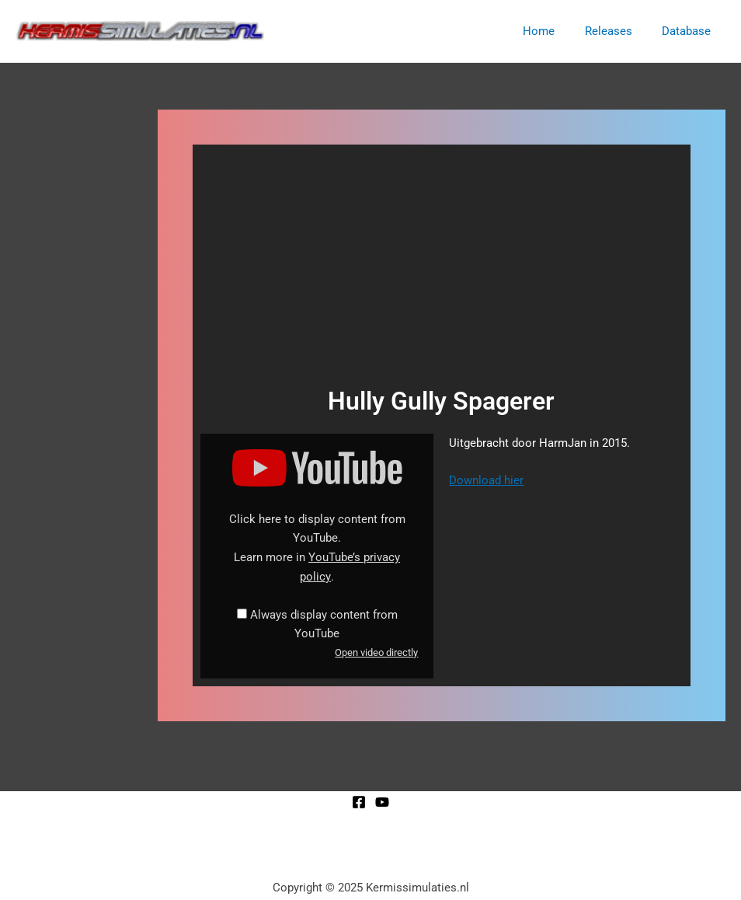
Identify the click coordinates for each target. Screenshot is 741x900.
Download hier (486, 480)
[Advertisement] (441, 269)
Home (555, 31)
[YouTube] (382, 802)
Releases (618, 31)
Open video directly (376, 652)
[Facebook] (359, 802)
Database (689, 31)
